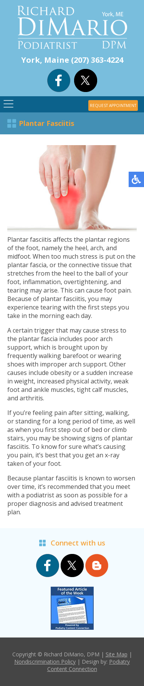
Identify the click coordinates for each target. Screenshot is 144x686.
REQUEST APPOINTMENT (113, 105)
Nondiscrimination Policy (45, 661)
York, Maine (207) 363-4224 (72, 60)
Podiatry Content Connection (88, 665)
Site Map (116, 654)
